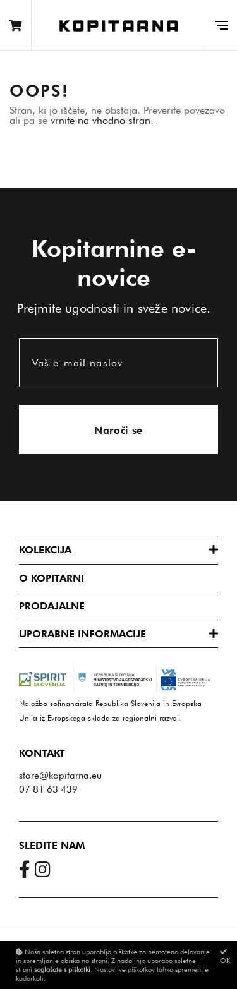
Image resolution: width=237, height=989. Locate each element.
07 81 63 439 (48, 789)
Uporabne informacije (82, 634)
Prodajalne (52, 606)
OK (225, 956)
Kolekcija (45, 550)
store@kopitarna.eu (60, 775)
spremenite (192, 969)
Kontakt (42, 753)
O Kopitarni (51, 578)
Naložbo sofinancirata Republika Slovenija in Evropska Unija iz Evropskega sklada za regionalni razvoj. (118, 698)
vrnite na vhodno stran (100, 120)
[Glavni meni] (221, 25)
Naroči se (118, 430)
